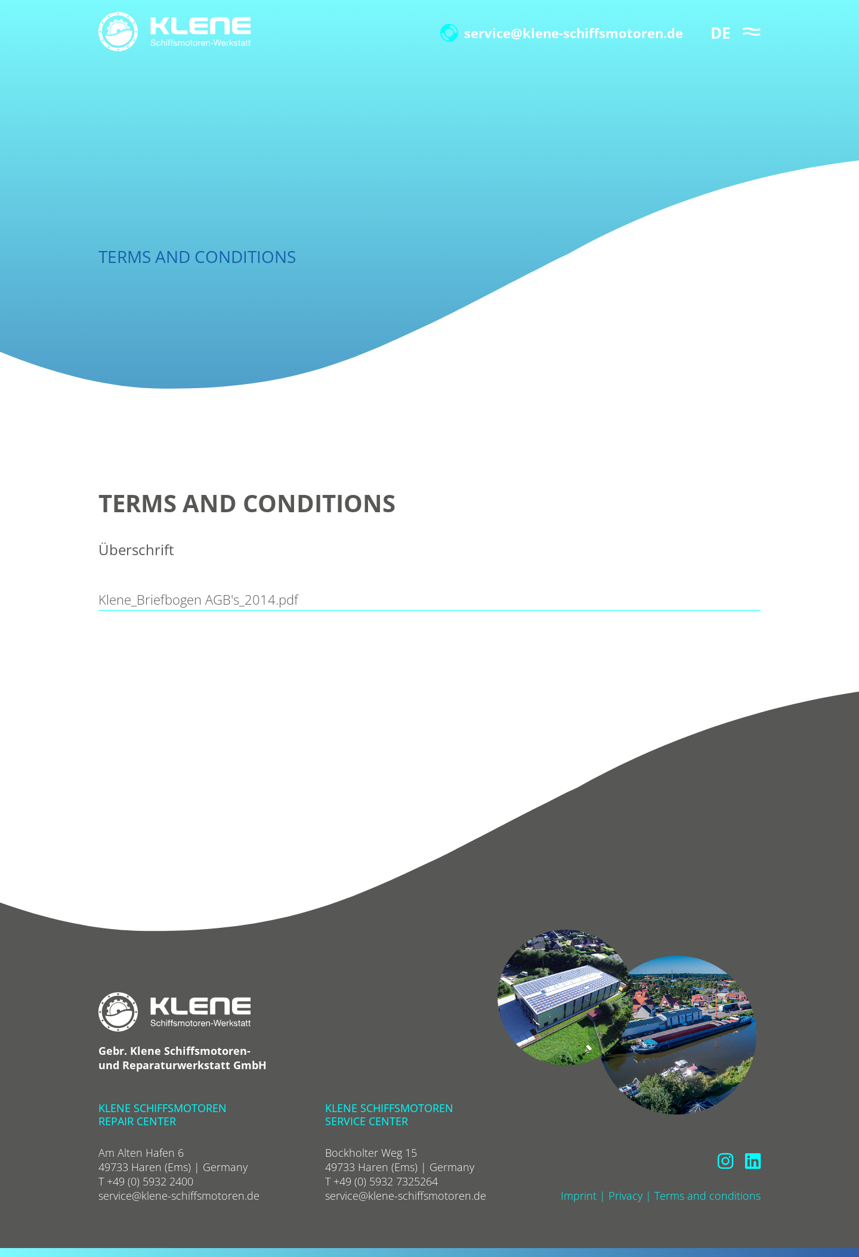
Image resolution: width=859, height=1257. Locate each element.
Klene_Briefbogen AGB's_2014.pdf (198, 599)
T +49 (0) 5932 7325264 (381, 1181)
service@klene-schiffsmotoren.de (561, 33)
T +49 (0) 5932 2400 (145, 1181)
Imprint (579, 1195)
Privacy (625, 1195)
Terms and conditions (707, 1195)
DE (720, 33)
